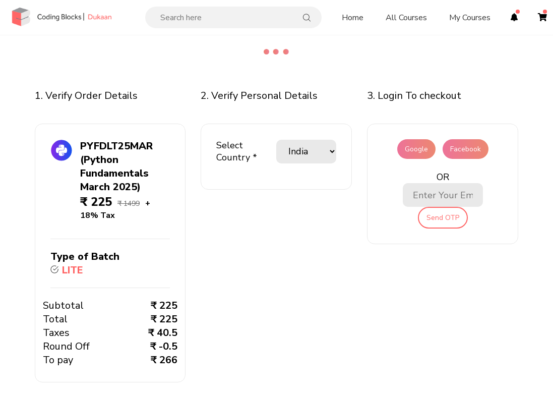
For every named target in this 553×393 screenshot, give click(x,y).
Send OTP (442, 217)
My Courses (469, 17)
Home (352, 17)
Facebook (465, 149)
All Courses (406, 17)
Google (416, 149)
